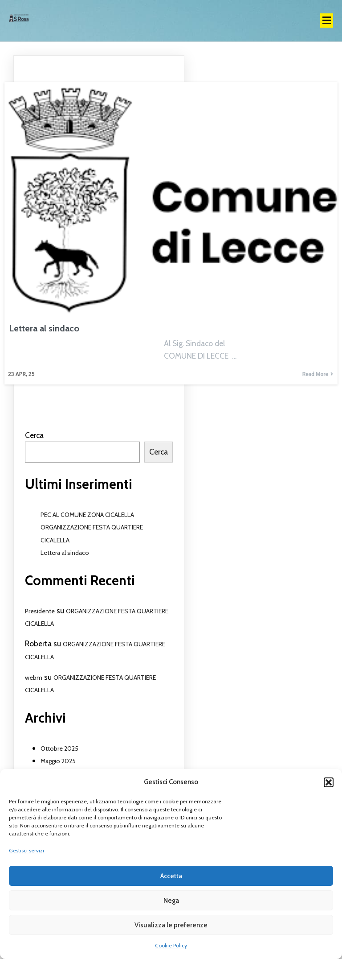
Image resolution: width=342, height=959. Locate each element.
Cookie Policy (171, 945)
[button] (328, 782)
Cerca (34, 435)
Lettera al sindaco (65, 553)
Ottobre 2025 (59, 748)
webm (33, 678)
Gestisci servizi (26, 850)
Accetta (171, 876)
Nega (171, 901)
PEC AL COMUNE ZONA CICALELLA (87, 515)
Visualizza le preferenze (171, 925)
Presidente (40, 611)
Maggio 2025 (58, 761)
